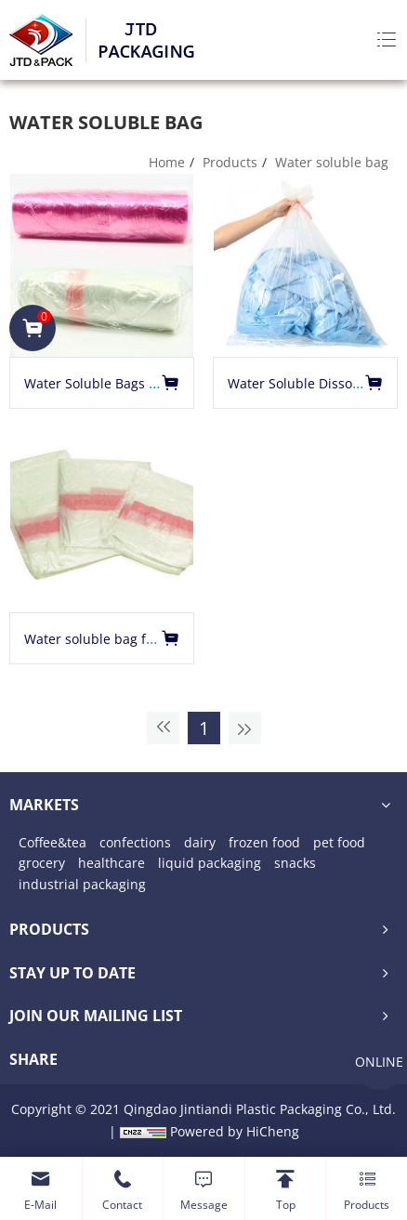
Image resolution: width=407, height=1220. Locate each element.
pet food (339, 842)
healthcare (111, 863)
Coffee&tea (52, 842)
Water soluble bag (331, 162)
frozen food (264, 842)
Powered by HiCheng (234, 1131)
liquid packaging (209, 863)
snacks (295, 863)
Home (167, 162)
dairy (200, 842)
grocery (42, 863)
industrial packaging (82, 884)
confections (135, 842)
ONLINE (379, 1061)
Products (230, 162)
